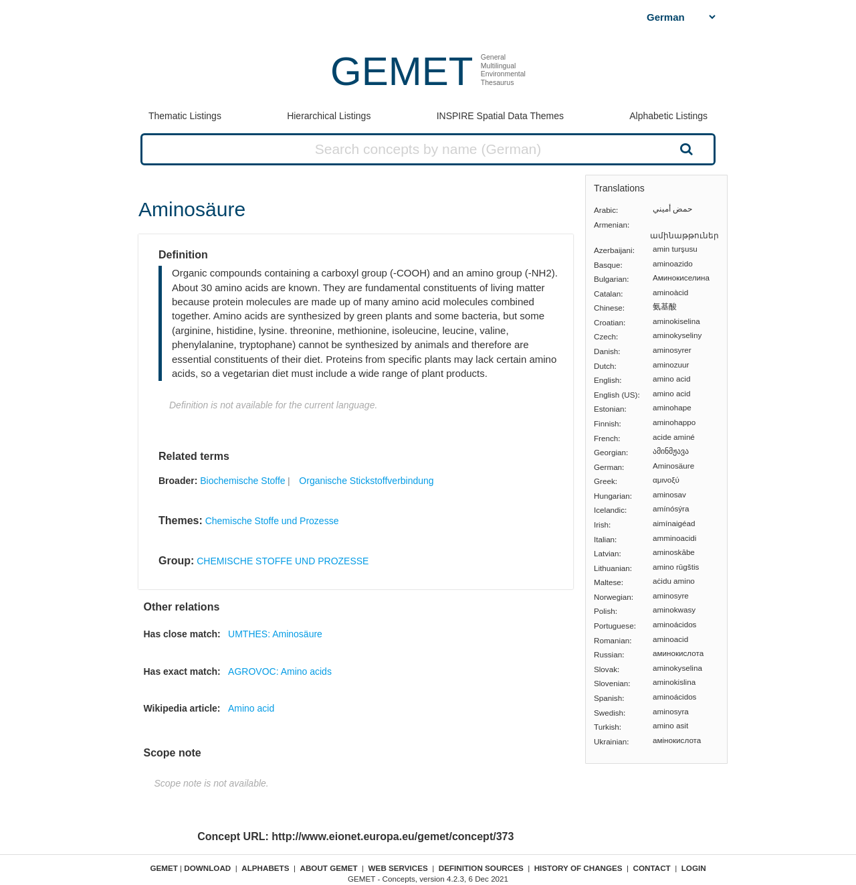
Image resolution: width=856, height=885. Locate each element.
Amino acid (251, 708)
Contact (652, 868)
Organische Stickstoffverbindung (366, 480)
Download (207, 868)
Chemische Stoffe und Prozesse (272, 520)
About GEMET (329, 868)
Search (685, 148)
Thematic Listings (184, 115)
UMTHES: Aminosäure (275, 634)
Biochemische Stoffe (242, 480)
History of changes (578, 868)
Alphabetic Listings (668, 115)
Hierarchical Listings (328, 115)
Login (693, 868)
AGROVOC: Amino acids (280, 671)
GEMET (401, 71)
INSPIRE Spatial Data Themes (500, 115)
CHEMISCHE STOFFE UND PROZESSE (282, 561)
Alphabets (265, 868)
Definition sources (481, 868)
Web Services (398, 868)
